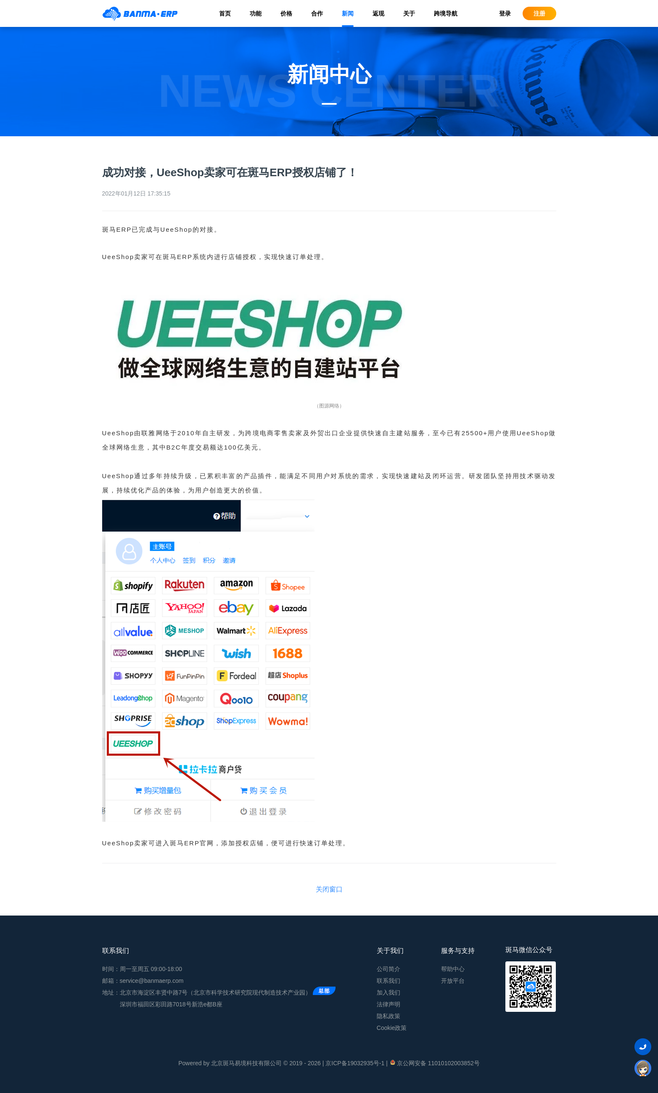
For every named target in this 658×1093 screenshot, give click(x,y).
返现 (378, 13)
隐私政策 (388, 1016)
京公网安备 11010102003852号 (434, 1063)
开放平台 (453, 980)
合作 (317, 13)
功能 (256, 13)
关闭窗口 (329, 889)
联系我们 (388, 980)
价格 (286, 13)
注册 (539, 13)
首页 (225, 13)
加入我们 (388, 992)
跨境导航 (445, 13)
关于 (409, 13)
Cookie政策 (392, 1027)
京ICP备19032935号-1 (354, 1063)
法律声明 (388, 1004)
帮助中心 (453, 969)
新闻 (348, 13)
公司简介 (388, 969)
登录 (505, 13)
